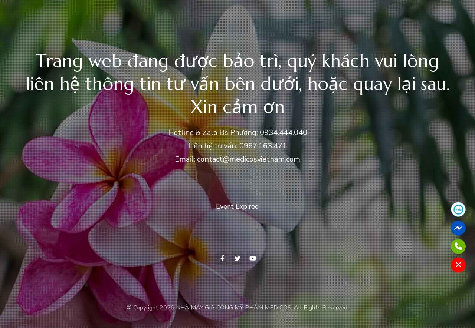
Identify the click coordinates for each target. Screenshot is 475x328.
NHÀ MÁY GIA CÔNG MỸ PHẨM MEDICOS (233, 308)
